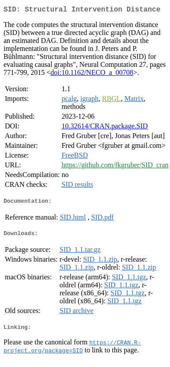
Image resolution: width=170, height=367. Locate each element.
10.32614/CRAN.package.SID (104, 127)
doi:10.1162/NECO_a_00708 (91, 74)
